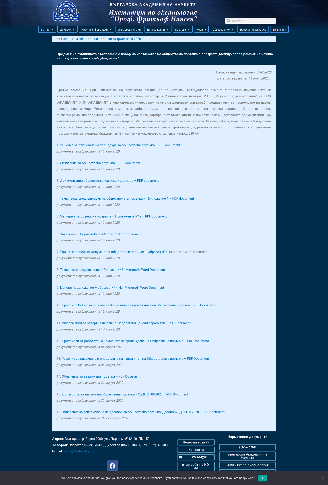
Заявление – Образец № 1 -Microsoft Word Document (101, 234)
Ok (262, 478)
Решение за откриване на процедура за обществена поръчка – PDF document (120, 145)
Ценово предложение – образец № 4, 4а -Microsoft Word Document (112, 287)
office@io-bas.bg (76, 451)
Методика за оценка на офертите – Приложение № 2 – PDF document (113, 216)
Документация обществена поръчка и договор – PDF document (109, 181)
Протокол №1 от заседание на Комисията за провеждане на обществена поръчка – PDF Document (139, 305)
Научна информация (96, 29)
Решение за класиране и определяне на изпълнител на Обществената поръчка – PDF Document (136, 359)
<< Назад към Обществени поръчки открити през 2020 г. (100, 39)
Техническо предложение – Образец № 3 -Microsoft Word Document (112, 270)
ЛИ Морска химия (129, 29)
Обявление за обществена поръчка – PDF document (100, 163)
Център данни (158, 29)
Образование (223, 29)
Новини (201, 29)
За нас (47, 29)
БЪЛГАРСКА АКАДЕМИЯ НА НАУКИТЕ (153, 4)
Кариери (182, 29)
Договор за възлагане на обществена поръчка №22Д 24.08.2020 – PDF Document (125, 394)
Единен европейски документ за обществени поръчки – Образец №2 (114, 252)
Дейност (67, 29)
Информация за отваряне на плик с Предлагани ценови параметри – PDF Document (126, 323)
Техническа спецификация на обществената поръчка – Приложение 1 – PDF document (127, 198)
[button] (52, 29)
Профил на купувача (253, 29)
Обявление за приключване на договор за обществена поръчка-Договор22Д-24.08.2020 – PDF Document (143, 412)
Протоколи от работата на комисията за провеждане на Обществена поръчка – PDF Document (135, 341)
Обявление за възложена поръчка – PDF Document (101, 376)
